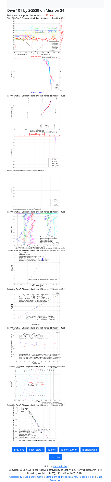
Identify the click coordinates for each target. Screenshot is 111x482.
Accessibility (16, 476)
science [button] (52, 449)
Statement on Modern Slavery (62, 476)
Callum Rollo (60, 466)
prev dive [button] (19, 449)
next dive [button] (55, 457)
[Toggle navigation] (11, 4)
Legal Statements (34, 476)
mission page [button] (89, 449)
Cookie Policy (87, 476)
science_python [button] (69, 449)
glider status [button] (35, 449)
